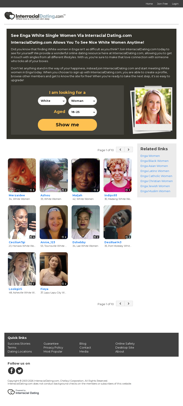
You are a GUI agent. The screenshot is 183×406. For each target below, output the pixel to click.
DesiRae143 (112, 242)
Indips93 (110, 195)
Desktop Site (124, 347)
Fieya (44, 289)
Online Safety (125, 343)
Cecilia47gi (17, 242)
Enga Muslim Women (155, 191)
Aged (59, 111)
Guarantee (51, 343)
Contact (85, 347)
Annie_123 (47, 242)
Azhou (45, 195)
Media (83, 351)
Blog (82, 343)
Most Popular (53, 351)
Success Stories (19, 343)
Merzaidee (17, 195)
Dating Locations (20, 351)
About (119, 351)
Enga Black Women (155, 161)
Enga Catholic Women (156, 176)
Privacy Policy (53, 347)
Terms (12, 347)
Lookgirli (15, 289)
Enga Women (150, 155)
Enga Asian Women (154, 166)
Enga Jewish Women (155, 186)
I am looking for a (67, 92)
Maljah (77, 195)
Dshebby (79, 242)
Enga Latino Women (155, 171)
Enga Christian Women (157, 181)
